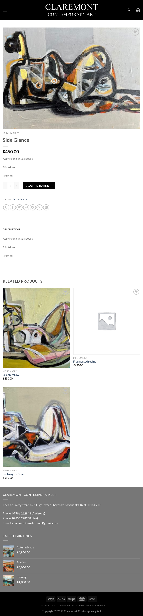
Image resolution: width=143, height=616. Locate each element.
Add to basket (38, 185)
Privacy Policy (95, 605)
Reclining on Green (14, 474)
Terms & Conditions (71, 605)
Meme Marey (11, 133)
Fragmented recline (84, 361)
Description (11, 229)
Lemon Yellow (11, 374)
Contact (43, 605)
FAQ (54, 605)
